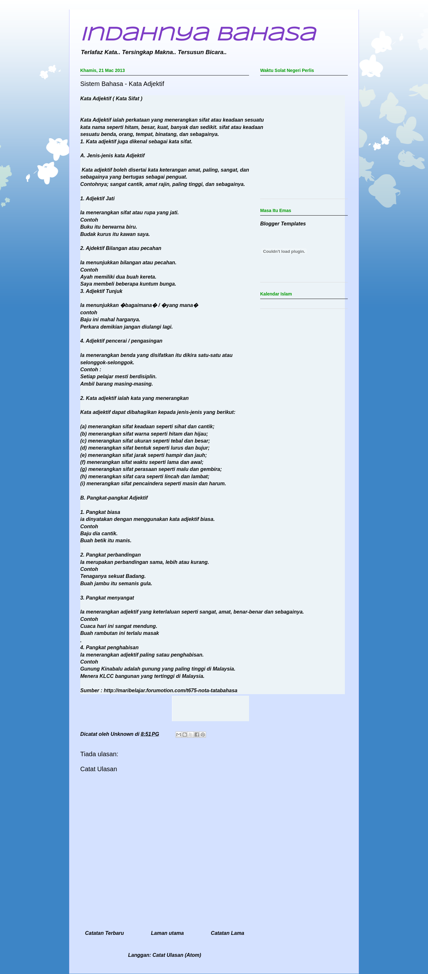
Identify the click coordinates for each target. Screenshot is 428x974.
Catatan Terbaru (104, 933)
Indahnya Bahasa (197, 35)
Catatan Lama (227, 933)
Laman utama (167, 933)
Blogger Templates (283, 223)
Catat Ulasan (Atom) (177, 955)
